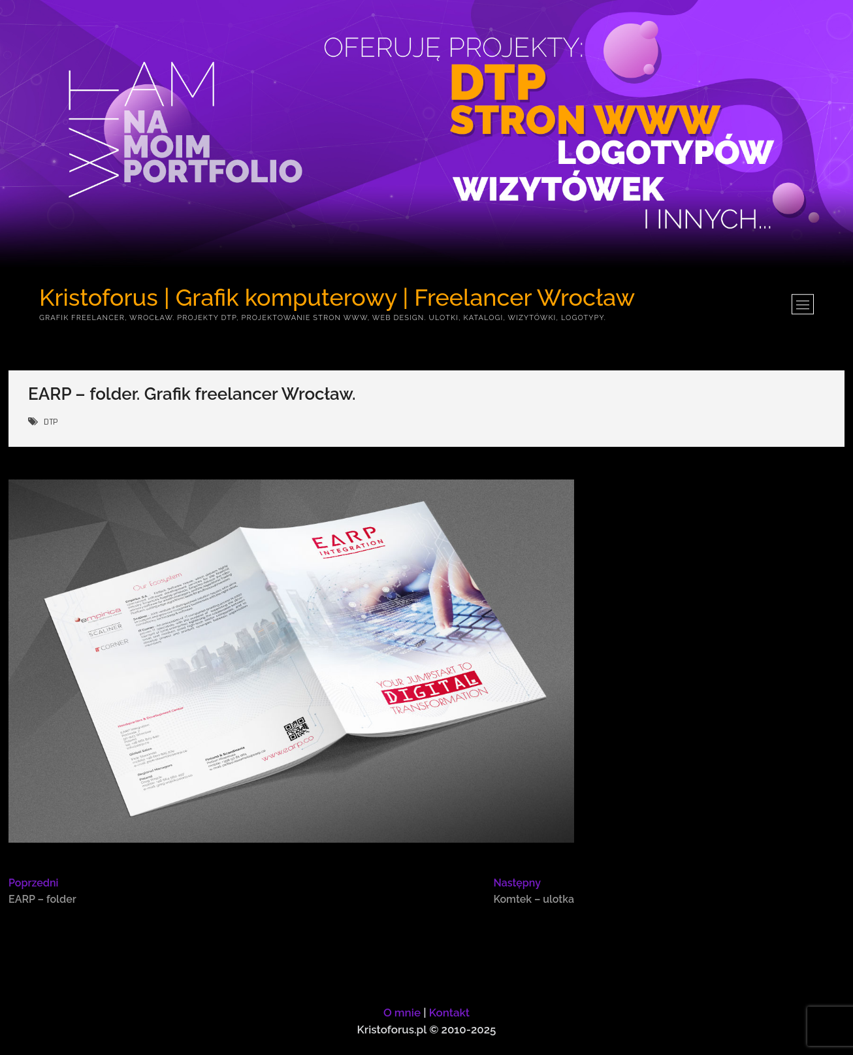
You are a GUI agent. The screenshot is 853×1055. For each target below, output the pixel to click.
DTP (51, 422)
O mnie (402, 1012)
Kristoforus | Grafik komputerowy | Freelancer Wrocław (337, 297)
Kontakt (449, 1012)
